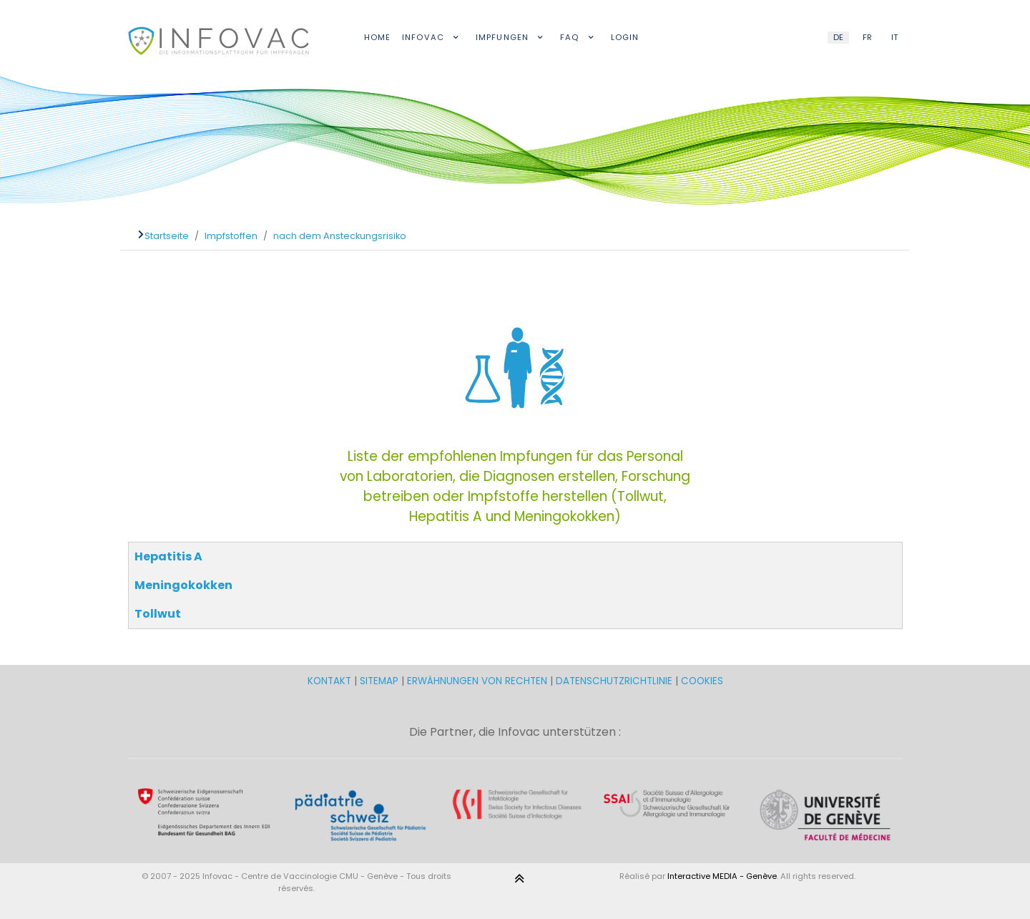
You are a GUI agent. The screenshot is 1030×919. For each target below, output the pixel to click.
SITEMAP (380, 681)
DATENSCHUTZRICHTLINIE (614, 681)
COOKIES (702, 681)
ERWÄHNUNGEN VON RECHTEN (477, 681)
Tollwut (157, 614)
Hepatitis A (168, 556)
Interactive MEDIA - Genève (722, 876)
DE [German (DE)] (838, 37)
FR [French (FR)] (867, 37)
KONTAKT (331, 681)
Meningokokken (183, 585)
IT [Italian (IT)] (894, 37)
